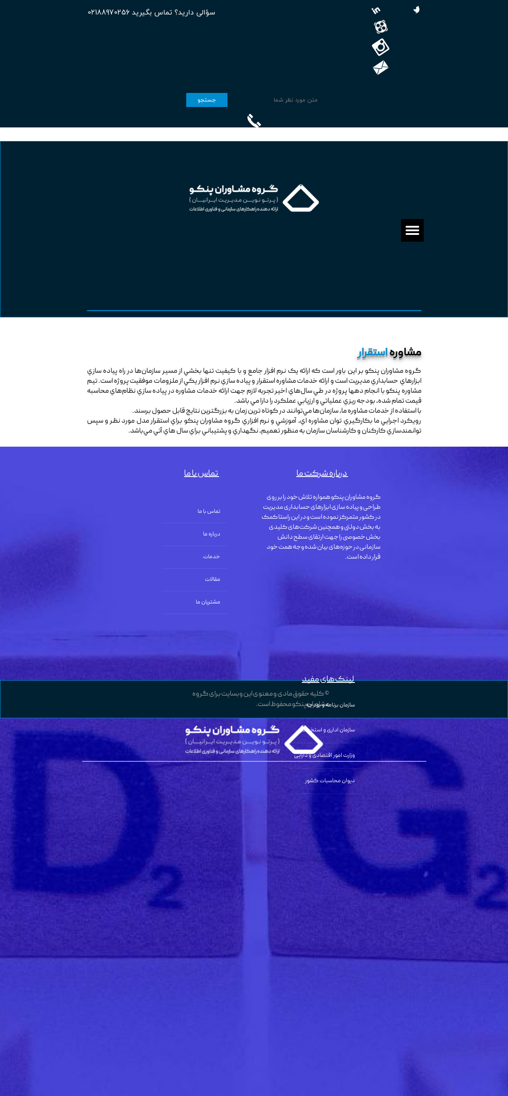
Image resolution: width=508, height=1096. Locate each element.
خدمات (211, 557)
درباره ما (211, 534)
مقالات (212, 579)
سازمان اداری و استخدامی (326, 730)
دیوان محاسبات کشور (330, 781)
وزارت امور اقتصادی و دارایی (324, 755)
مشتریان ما (208, 602)
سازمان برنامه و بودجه (330, 705)
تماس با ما (209, 511)
